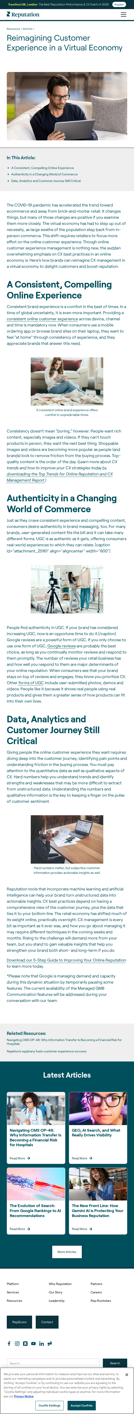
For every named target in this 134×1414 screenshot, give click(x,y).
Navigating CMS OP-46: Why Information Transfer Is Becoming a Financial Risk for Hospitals (64, 1042)
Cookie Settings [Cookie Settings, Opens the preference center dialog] (50, 1405)
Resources (14, 1300)
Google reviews (61, 645)
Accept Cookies (81, 1405)
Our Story (55, 1292)
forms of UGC (31, 682)
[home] (23, 14)
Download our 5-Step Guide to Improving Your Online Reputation (66, 959)
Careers (96, 1292)
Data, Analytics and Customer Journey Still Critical (46, 181)
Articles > (28, 28)
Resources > (14, 28)
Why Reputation (60, 1284)
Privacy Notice (23, 1396)
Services (13, 1292)
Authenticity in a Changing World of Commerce (44, 174)
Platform (13, 1284)
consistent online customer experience (42, 318)
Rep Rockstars (101, 1300)
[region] (67, 1390)
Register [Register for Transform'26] (119, 4)
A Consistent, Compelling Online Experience (42, 168)
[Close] (127, 1375)
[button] (122, 14)
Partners (96, 1284)
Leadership (56, 1300)
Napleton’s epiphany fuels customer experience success (47, 1051)
